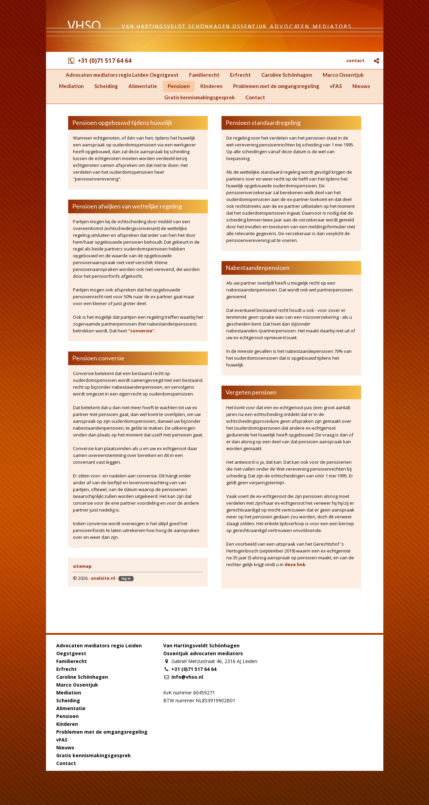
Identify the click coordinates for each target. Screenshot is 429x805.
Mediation (68, 692)
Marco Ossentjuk (77, 684)
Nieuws (65, 747)
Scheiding (68, 700)
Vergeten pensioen (251, 392)
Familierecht (71, 661)
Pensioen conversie (98, 358)
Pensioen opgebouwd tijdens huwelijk (122, 122)
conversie (141, 331)
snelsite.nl (103, 578)
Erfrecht (66, 669)
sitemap (82, 566)
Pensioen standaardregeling (263, 122)
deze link (295, 564)
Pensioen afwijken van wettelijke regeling (127, 206)
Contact (66, 763)
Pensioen (67, 716)
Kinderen (67, 724)
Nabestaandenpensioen (258, 267)
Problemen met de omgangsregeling (102, 732)
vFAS (61, 739)
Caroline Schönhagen (82, 677)
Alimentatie (71, 708)
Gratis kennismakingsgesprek (93, 755)
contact (355, 60)
